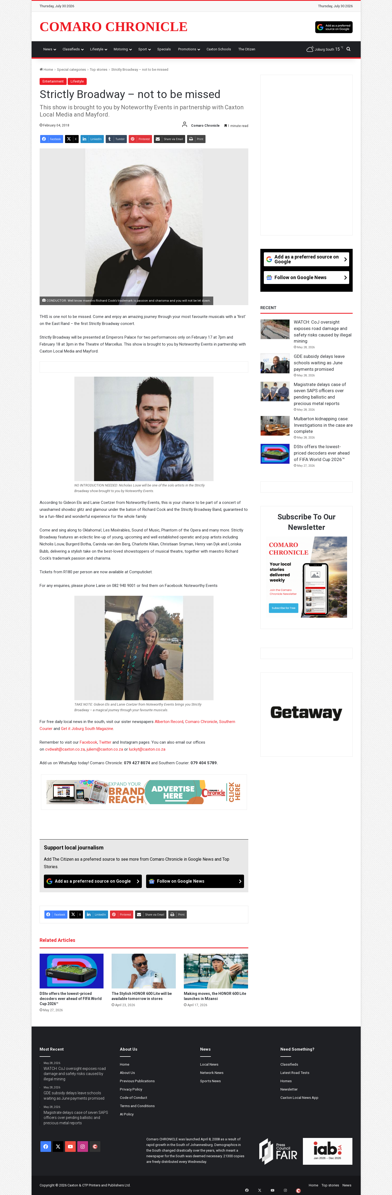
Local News (209, 1064)
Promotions (187, 49)
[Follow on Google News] (195, 881)
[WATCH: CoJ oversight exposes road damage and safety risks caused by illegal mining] (275, 329)
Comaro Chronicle (201, 721)
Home (46, 70)
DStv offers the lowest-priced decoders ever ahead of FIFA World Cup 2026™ (71, 998)
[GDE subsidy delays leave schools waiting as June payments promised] (275, 363)
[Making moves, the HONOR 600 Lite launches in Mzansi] (216, 971)
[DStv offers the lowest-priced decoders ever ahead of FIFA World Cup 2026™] (72, 971)
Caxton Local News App (299, 1097)
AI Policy (127, 1114)
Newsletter (289, 1089)
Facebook (88, 742)
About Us (127, 1072)
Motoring (121, 49)
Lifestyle (96, 49)
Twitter (105, 742)
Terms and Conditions (137, 1106)
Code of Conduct (133, 1097)
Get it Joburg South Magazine (87, 728)
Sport (142, 49)
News (47, 49)
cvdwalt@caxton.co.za (65, 749)
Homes (286, 1081)
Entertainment (53, 81)
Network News (211, 1072)
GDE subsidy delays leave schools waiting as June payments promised (319, 363)
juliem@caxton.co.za (105, 749)
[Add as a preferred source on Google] (334, 26)
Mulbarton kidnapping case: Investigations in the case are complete (323, 425)
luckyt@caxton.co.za (147, 749)
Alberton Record (169, 721)
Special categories (71, 70)
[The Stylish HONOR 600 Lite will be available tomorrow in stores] (144, 971)
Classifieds (71, 49)
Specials (164, 49)
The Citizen (246, 49)
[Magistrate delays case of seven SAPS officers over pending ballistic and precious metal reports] (275, 391)
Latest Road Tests (294, 1072)
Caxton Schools (219, 49)
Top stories (98, 70)
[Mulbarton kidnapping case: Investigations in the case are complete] (275, 426)
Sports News (210, 1081)
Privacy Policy (131, 1089)
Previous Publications (137, 1081)
